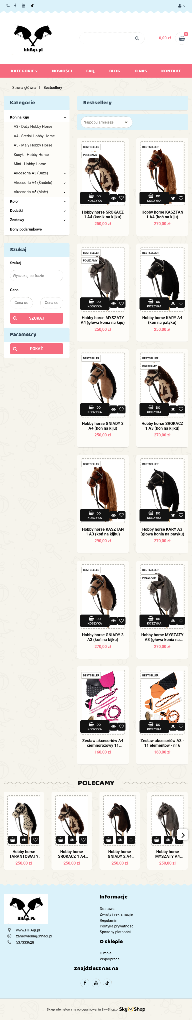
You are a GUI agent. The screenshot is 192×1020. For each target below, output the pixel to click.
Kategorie (24, 72)
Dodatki (38, 210)
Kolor (38, 201)
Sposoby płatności (115, 932)
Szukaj (36, 318)
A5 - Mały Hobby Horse (33, 145)
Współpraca (110, 959)
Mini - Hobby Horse (30, 164)
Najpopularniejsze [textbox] (99, 122)
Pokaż (36, 348)
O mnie (106, 953)
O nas (140, 72)
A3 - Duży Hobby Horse (33, 126)
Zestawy (38, 220)
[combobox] (106, 122)
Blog (114, 72)
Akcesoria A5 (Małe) (40, 192)
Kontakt (171, 72)
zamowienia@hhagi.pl (34, 936)
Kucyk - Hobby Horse (31, 154)
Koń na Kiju (38, 117)
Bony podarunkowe (26, 229)
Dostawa (107, 908)
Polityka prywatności (117, 926)
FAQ (90, 72)
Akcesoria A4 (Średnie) (40, 182)
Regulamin (108, 920)
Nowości (62, 72)
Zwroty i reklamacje (116, 914)
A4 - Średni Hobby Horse (34, 136)
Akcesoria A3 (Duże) (40, 173)
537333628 (8, 6)
